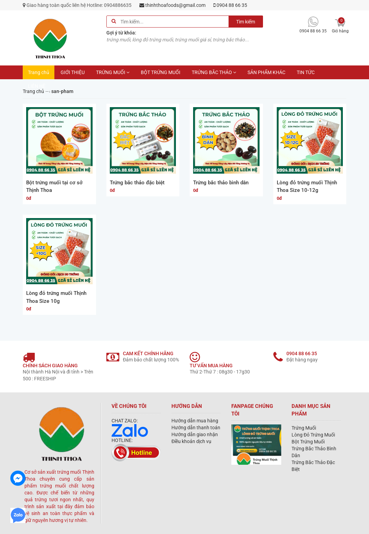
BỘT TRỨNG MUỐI (160, 72)
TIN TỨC (306, 72)
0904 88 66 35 (230, 5)
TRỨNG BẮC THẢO (214, 72)
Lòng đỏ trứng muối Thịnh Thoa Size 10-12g (307, 186)
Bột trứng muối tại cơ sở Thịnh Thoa (54, 186)
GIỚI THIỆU (73, 72)
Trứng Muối (304, 428)
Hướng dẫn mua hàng (194, 420)
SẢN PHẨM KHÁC (266, 72)
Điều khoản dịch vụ (191, 441)
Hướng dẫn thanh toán (195, 427)
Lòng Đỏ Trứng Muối (313, 435)
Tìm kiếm (245, 21)
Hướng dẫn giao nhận (194, 434)
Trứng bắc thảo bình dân (221, 182)
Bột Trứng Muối (308, 441)
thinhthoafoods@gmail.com (172, 5)
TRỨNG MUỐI (112, 72)
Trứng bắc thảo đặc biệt (137, 182)
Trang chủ (38, 72)
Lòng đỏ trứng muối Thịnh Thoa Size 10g (56, 297)
